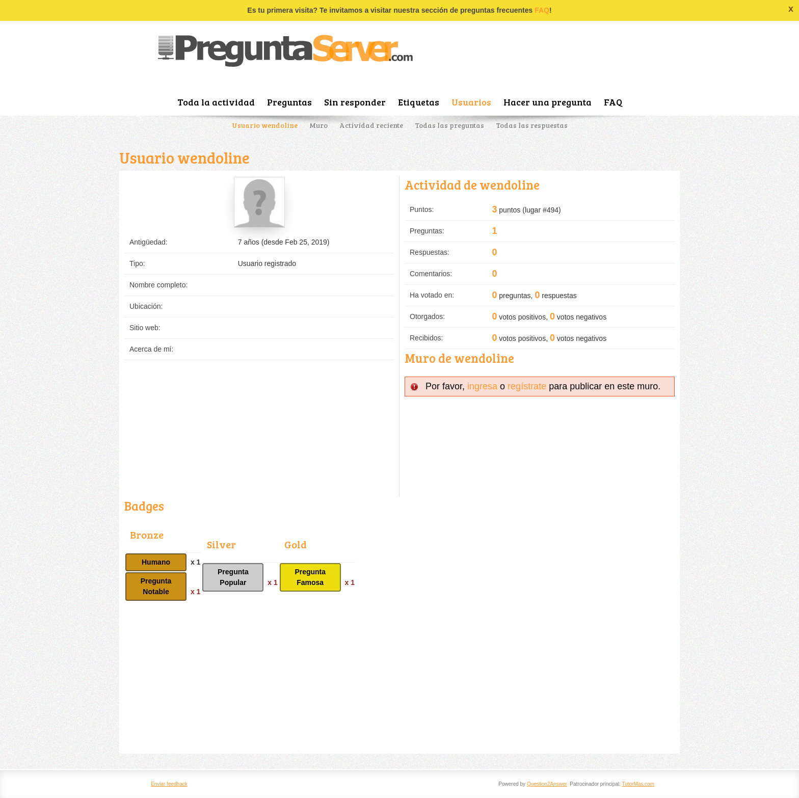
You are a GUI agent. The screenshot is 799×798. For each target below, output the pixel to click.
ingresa (482, 386)
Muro (318, 125)
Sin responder (355, 102)
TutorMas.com (638, 784)
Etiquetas (418, 102)
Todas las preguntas (449, 125)
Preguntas (289, 102)
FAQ (542, 10)
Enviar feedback (169, 784)
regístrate (527, 386)
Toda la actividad (216, 102)
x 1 (195, 562)
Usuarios (471, 102)
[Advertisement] (399, 677)
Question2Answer (547, 784)
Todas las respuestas (532, 125)
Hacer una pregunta (547, 102)
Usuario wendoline (265, 125)
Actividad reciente (371, 125)
